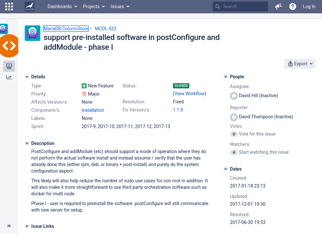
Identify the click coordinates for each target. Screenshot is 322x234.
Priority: (39, 94)
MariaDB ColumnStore (66, 28)
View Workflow (190, 93)
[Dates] (225, 169)
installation (93, 110)
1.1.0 (178, 109)
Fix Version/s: (136, 109)
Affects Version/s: (49, 102)
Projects (91, 6)
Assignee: (240, 86)
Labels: (38, 118)
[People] (225, 76)
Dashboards (59, 6)
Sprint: (37, 126)
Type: (36, 85)
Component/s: (45, 110)
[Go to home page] (29, 6)
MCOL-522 (105, 28)
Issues (117, 6)
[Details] (27, 76)
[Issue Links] (27, 226)
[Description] (27, 143)
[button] (9, 6)
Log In (309, 6)
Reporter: (239, 107)
